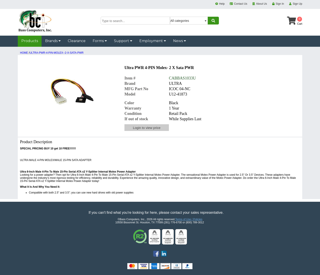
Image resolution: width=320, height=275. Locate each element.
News (179, 41)
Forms (100, 41)
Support (123, 41)
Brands (53, 41)
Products (29, 41)
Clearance (77, 41)
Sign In (280, 3)
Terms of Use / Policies (188, 219)
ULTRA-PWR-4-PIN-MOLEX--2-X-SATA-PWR (57, 52)
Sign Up (297, 3)
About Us (261, 3)
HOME (24, 52)
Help (222, 3)
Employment (152, 41)
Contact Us (240, 3)
